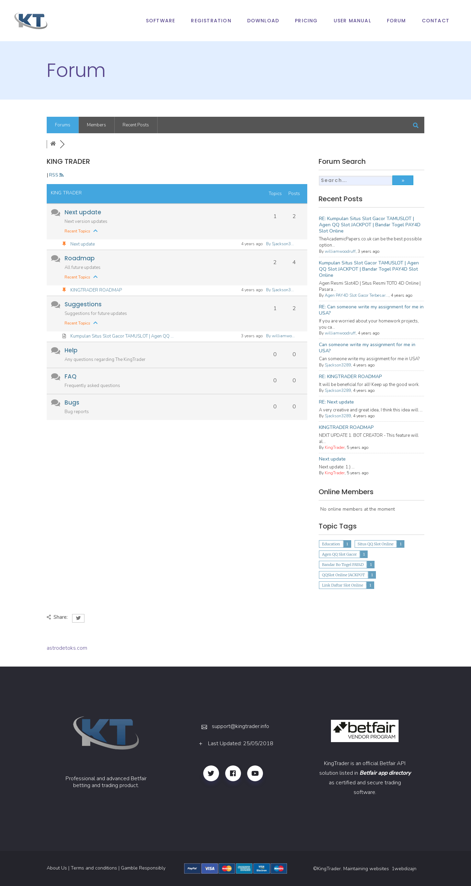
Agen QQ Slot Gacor (339, 554)
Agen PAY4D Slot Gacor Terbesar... (357, 295)
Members (96, 125)
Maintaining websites (366, 868)
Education (331, 544)
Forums (62, 125)
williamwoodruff (340, 251)
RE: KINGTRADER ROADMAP (350, 376)
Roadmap (80, 258)
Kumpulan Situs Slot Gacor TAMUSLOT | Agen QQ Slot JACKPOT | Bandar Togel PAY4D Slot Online (369, 269)
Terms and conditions (94, 868)
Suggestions (83, 304)
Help (71, 350)
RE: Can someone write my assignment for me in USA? (371, 310)
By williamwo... (280, 336)
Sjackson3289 (338, 365)
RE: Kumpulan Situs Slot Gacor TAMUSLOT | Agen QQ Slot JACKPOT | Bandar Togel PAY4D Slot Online (370, 224)
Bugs (72, 402)
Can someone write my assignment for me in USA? (367, 347)
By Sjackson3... (280, 244)
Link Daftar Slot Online (342, 585)
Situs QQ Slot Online (376, 544)
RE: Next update (336, 402)
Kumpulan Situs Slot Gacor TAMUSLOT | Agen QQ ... (121, 336)
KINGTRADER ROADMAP (95, 290)
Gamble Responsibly (143, 868)
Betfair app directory (385, 773)
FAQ (71, 376)
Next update (83, 212)
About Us (57, 868)
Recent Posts (136, 125)
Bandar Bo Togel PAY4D (343, 564)
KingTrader (335, 447)
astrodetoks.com (67, 648)
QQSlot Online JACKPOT (343, 574)
